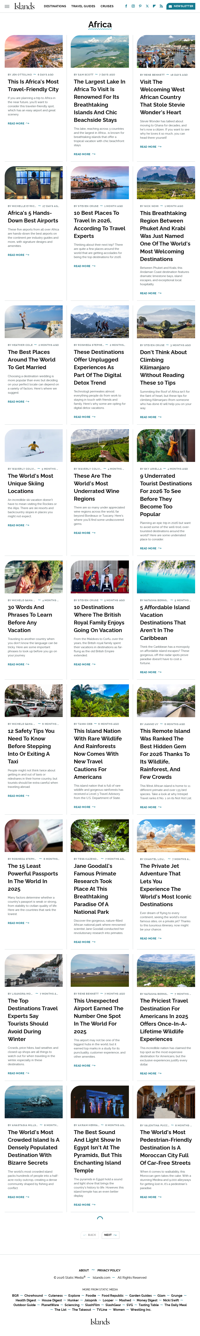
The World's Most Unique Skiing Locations (30, 483)
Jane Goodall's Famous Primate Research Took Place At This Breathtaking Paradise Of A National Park (95, 889)
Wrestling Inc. (140, 1310)
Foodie (91, 1295)
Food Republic (113, 1295)
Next (108, 1234)
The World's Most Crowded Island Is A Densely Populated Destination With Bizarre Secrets (33, 1147)
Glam (161, 1295)
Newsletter (180, 6)
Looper (108, 1300)
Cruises (107, 6)
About (84, 1270)
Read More (16, 123)
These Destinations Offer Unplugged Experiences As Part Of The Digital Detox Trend (99, 367)
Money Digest (147, 1300)
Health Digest (26, 1300)
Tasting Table (149, 1305)
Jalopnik (90, 1300)
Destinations (55, 6)
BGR (15, 1295)
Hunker (73, 1300)
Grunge (176, 1295)
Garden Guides (140, 1295)
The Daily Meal (175, 1305)
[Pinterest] (140, 7)
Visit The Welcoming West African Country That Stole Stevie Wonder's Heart (162, 97)
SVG (130, 1305)
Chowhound (33, 1295)
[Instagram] (133, 7)
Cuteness (55, 1295)
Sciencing (72, 1305)
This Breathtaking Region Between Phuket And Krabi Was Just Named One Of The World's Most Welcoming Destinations (165, 236)
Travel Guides (83, 6)
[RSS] (161, 7)
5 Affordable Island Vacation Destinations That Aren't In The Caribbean (165, 622)
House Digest (52, 1300)
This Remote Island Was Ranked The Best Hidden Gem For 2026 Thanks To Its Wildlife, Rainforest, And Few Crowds (165, 754)
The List (60, 1310)
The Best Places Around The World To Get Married (31, 360)
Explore (74, 1295)
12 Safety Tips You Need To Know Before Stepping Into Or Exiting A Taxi (31, 746)
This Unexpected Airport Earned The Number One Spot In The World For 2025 (98, 1016)
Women (119, 1310)
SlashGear (113, 1305)
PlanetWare (50, 1305)
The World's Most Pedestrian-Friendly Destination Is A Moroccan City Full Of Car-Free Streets (166, 1147)
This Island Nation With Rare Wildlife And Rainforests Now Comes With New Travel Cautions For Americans (98, 754)
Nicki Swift (171, 1300)
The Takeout (81, 1310)
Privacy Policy (109, 1270)
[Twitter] (147, 7)
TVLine (102, 1310)
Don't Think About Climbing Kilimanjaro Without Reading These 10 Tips (163, 367)
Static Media (74, 1277)
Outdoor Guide (24, 1305)
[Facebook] (126, 7)
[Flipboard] (154, 7)
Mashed (125, 1300)
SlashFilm (92, 1305)
